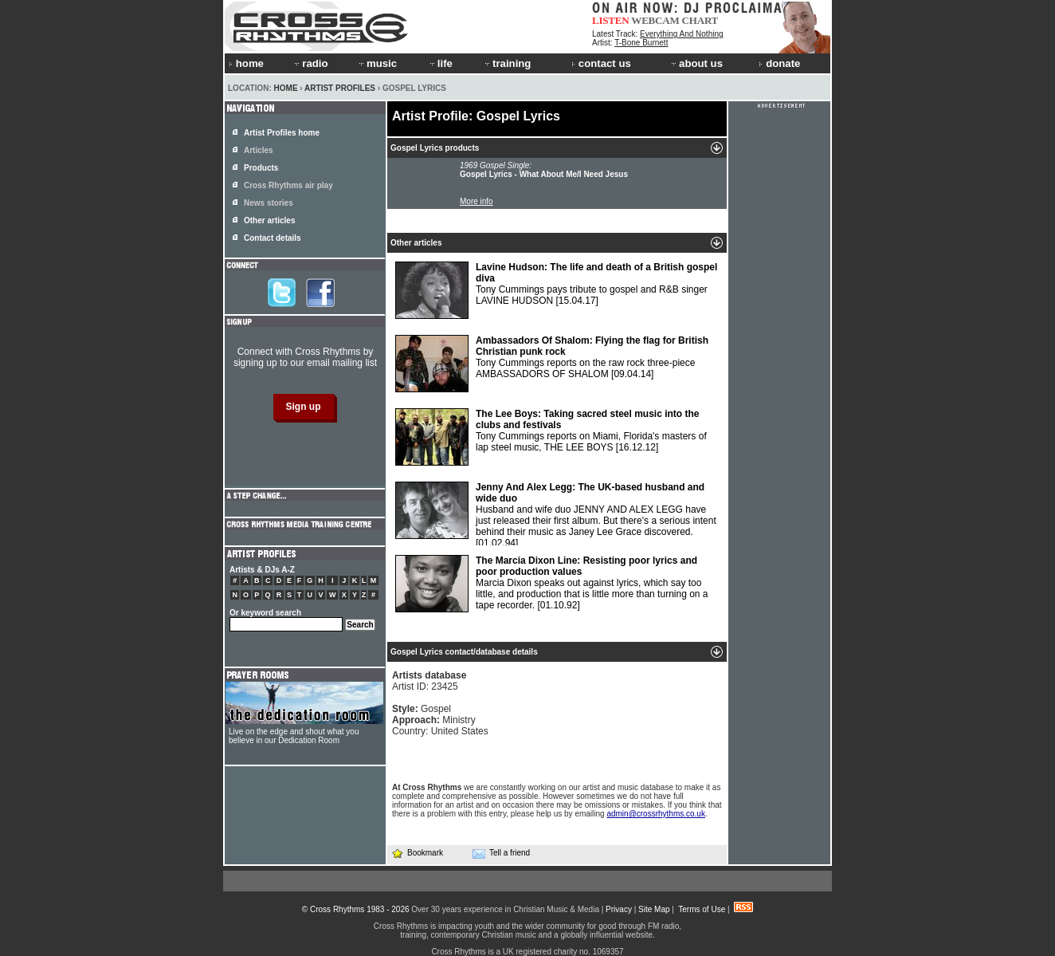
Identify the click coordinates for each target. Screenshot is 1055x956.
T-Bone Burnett (641, 42)
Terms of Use (701, 909)
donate (779, 63)
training (507, 63)
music (377, 63)
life (440, 63)
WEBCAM (655, 20)
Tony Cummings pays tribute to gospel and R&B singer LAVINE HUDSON (556, 290)
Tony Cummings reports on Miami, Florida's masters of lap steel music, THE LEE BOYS (551, 437)
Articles (258, 150)
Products (261, 167)
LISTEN (610, 20)
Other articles (269, 220)
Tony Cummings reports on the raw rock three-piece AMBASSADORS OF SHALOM (551, 363)
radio (309, 63)
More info (476, 201)
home (246, 63)
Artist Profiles (339, 88)
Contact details (272, 238)
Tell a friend (501, 853)
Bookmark (417, 853)
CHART (700, 20)
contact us (601, 63)
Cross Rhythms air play (288, 185)
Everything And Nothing (682, 34)
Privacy (619, 909)
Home (286, 88)
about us (696, 63)
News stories (268, 203)
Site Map (653, 909)
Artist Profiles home (282, 132)
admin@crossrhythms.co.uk (655, 813)
